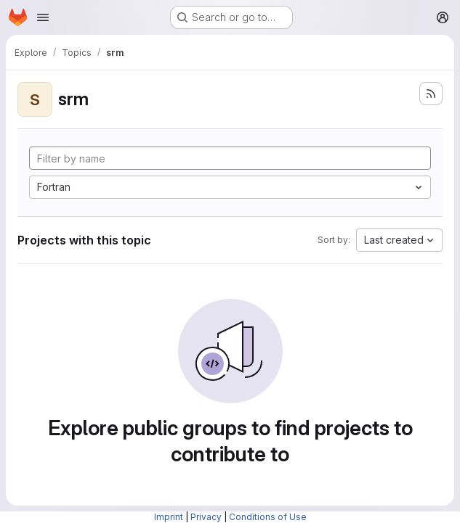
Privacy (206, 516)
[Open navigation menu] (43, 17)
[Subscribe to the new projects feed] (431, 93)
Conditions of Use (268, 516)
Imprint (168, 516)
